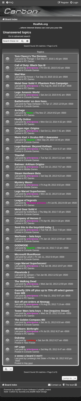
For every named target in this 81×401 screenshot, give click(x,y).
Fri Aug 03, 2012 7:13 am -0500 (55, 304)
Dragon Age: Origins (27, 128)
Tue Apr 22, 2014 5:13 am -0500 (56, 158)
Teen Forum (29, 343)
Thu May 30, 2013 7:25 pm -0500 (55, 212)
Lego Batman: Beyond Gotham (33, 146)
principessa (32, 68)
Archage (20, 110)
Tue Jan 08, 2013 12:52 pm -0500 (52, 275)
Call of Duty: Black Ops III (30, 65)
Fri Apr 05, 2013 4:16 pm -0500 (55, 221)
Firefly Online (23, 119)
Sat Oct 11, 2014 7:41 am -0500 (56, 131)
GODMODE (21, 245)
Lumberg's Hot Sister (36, 358)
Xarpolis (31, 140)
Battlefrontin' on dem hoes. (31, 101)
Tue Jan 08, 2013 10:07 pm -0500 (56, 266)
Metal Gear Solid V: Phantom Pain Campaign (41, 83)
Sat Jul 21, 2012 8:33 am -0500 (55, 322)
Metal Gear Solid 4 (26, 209)
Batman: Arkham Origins (29, 164)
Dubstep (20, 337)
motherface (32, 212)
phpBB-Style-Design (38, 392)
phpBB (17, 390)
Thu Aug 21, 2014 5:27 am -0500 (56, 149)
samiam (30, 275)
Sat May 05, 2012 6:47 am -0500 (56, 349)
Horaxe (30, 77)
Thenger (30, 59)
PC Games (29, 61)
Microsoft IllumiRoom (27, 254)
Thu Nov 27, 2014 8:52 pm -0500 (50, 113)
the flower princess (36, 203)
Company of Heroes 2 (28, 218)
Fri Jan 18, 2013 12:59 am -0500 (56, 239)
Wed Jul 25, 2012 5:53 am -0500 (56, 313)
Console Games (31, 70)
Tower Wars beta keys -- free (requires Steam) (42, 310)
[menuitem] (9, 2)
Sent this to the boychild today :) (34, 227)
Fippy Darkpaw (34, 104)
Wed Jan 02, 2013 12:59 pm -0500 (57, 284)
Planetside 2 (22, 272)
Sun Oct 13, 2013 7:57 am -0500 (56, 167)
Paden (30, 113)
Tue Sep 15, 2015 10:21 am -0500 (52, 77)
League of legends (26, 200)
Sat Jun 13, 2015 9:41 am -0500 (56, 95)
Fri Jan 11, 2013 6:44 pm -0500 (49, 257)
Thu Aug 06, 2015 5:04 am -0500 (56, 86)
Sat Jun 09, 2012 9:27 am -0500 (53, 340)
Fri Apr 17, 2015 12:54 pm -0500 (58, 104)
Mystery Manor (23, 182)
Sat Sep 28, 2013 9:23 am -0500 (56, 176)
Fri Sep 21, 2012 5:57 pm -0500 (55, 296)
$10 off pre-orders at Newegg (32, 301)
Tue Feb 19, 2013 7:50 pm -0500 (56, 230)
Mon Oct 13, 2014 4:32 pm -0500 (56, 122)
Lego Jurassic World (27, 92)
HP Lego (20, 346)
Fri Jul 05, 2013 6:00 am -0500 (62, 203)
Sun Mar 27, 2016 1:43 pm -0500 (52, 59)
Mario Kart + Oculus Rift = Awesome (36, 137)
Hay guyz (28, 363)
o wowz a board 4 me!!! (29, 355)
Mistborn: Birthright (26, 328)
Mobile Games (31, 169)
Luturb (30, 257)
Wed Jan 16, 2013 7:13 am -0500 (52, 248)
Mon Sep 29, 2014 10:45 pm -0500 (53, 140)
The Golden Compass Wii (30, 319)
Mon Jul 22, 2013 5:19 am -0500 (56, 194)
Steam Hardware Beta (28, 173)
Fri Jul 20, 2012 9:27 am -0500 (55, 331)
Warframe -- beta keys (28, 236)
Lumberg (31, 340)
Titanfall (19, 155)
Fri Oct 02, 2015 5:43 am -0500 (55, 68)
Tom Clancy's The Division (31, 56)
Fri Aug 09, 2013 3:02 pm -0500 (55, 185)
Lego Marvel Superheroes (30, 191)
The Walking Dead (25, 281)
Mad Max (20, 74)
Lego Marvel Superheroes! (30, 263)
